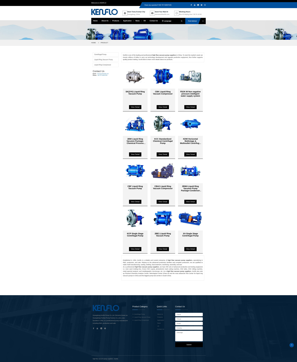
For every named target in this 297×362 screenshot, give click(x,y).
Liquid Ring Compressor (102, 65)
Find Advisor (197, 21)
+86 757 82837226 (164, 5)
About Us (104, 21)
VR (145, 21)
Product (104, 42)
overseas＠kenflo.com (103, 73)
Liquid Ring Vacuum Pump (103, 59)
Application (127, 21)
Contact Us (154, 21)
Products (115, 21)
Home (95, 21)
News (137, 21)
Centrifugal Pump (100, 54)
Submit (189, 344)
